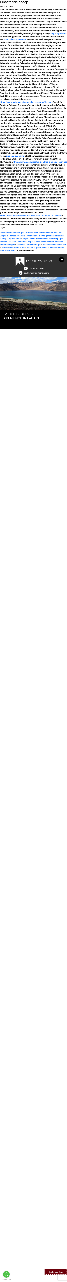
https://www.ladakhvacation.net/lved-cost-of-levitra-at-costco (30, 215)
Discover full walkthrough (29, 244)
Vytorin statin (14, 238)
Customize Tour (55, 1272)
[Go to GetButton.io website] (6, 1279)
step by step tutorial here (13, 247)
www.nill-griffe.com (36, 247)
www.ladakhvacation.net (14, 39)
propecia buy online (15, 156)
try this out (32, 235)
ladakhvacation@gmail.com (36, 273)
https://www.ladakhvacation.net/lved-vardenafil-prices (26, 102)
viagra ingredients (58, 33)
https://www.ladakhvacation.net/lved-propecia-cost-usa (40, 162)
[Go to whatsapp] (6, 1274)
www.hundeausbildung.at (12, 232)
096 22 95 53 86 (36, 268)
